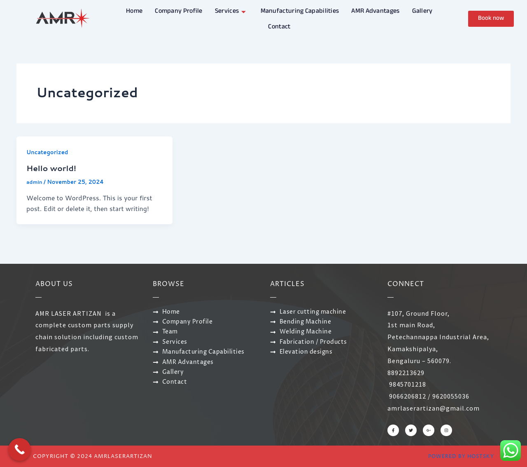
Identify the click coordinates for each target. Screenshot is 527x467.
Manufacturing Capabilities (300, 10)
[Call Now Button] (19, 449)
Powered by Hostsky (459, 456)
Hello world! (52, 168)
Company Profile (179, 10)
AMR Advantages (375, 10)
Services (231, 10)
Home (134, 10)
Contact (279, 25)
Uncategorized (48, 152)
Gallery (422, 10)
